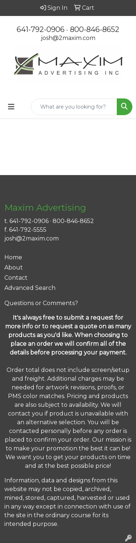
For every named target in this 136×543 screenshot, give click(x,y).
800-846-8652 (94, 29)
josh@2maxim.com (68, 38)
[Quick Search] (74, 106)
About (13, 267)
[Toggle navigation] (11, 107)
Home (13, 257)
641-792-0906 (41, 29)
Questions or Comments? (41, 303)
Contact (16, 277)
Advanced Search (29, 287)
